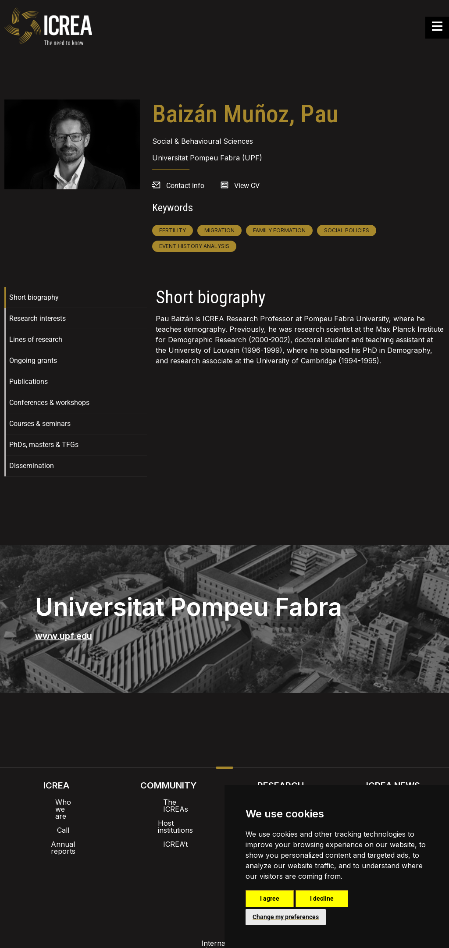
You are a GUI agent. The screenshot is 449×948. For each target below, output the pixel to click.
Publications (28, 381)
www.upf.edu (63, 636)
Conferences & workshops (49, 402)
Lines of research (35, 339)
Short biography (34, 297)
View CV (247, 185)
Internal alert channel (107, 880)
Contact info (185, 185)
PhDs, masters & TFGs (43, 444)
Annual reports (56, 830)
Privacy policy (180, 880)
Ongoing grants (33, 360)
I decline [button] (322, 898)
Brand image (194, 857)
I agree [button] (269, 898)
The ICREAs (168, 802)
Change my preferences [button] (286, 916)
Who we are (56, 802)
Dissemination (31, 466)
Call (56, 816)
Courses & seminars (40, 423)
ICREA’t (168, 830)
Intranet (146, 857)
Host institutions (168, 816)
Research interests (37, 318)
